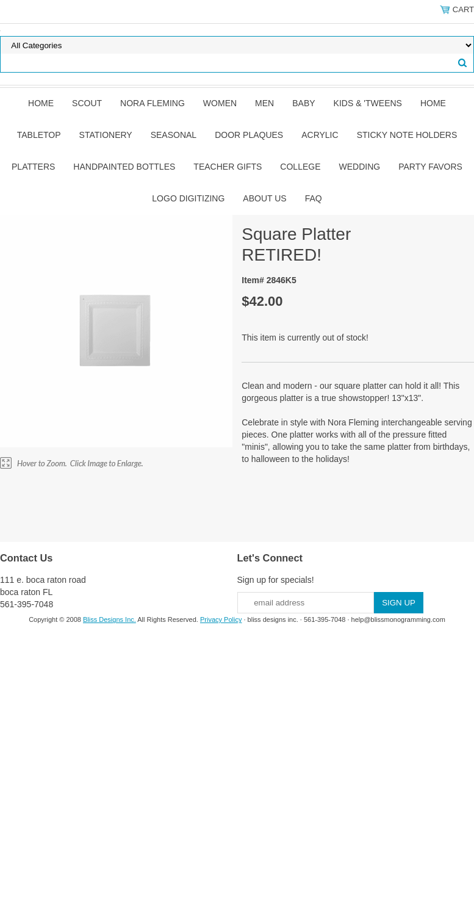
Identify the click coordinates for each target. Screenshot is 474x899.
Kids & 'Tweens (368, 103)
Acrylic (319, 135)
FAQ (313, 198)
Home (41, 103)
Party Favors (430, 166)
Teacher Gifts (227, 166)
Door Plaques (249, 135)
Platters (33, 166)
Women (220, 103)
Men (264, 103)
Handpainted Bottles (124, 166)
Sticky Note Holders (407, 135)
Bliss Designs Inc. (109, 619)
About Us (264, 198)
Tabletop (39, 135)
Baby (303, 103)
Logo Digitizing (188, 198)
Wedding (360, 166)
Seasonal (173, 135)
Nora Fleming (152, 103)
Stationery (105, 135)
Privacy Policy (221, 619)
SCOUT (87, 103)
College (300, 166)
